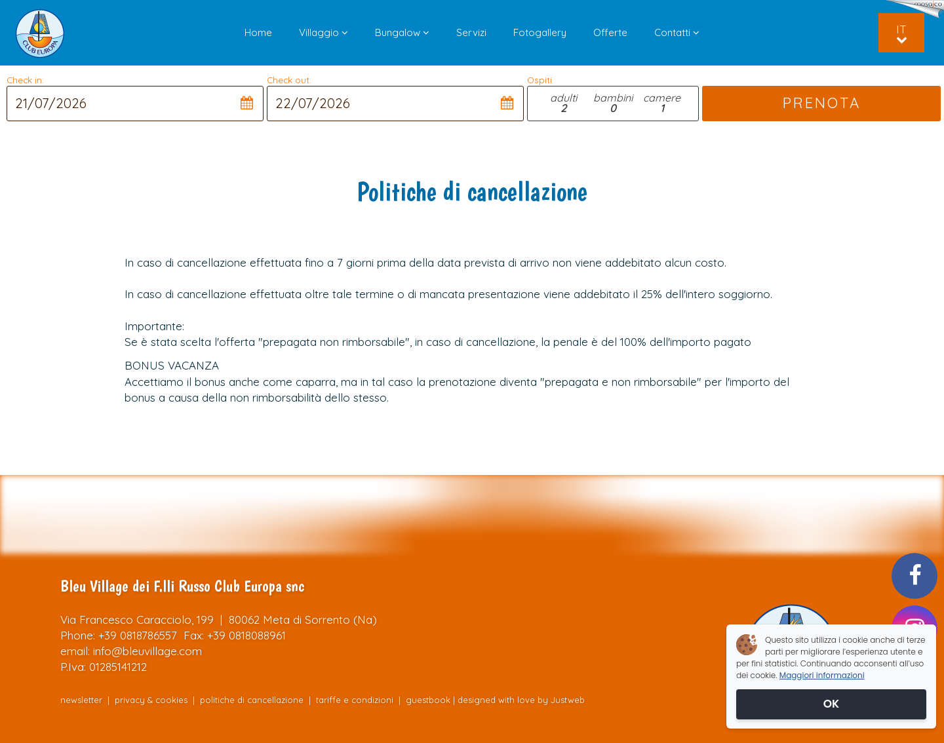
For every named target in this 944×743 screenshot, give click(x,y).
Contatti (676, 32)
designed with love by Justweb (521, 700)
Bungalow (402, 32)
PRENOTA (821, 103)
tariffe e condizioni (356, 700)
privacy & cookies (151, 700)
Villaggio (323, 32)
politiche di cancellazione (252, 700)
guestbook (428, 700)
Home (258, 32)
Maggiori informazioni (822, 675)
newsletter (81, 700)
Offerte (610, 32)
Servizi (471, 32)
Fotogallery (539, 32)
